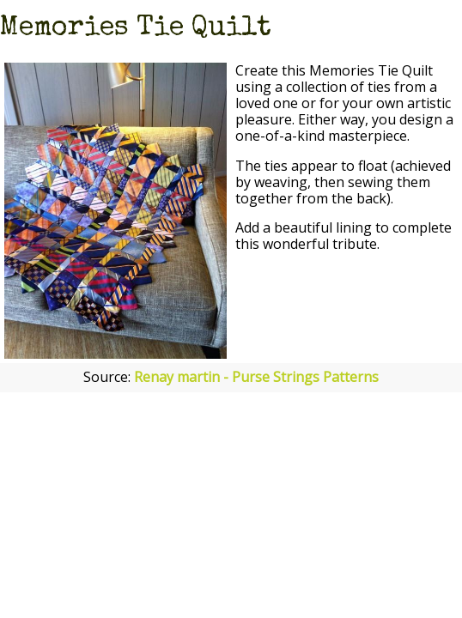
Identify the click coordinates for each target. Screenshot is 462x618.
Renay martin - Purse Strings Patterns (256, 376)
